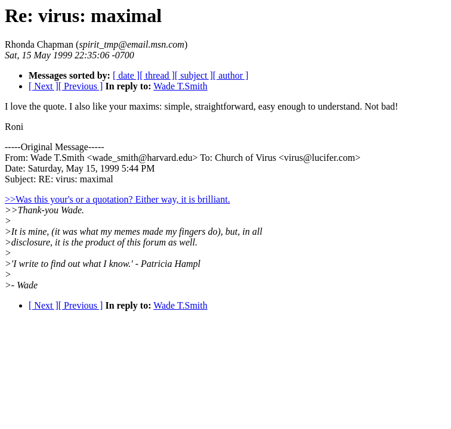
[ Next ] (43, 86)
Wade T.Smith (180, 86)
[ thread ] (157, 75)
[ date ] (126, 75)
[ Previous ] (80, 86)
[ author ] (231, 75)
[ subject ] (194, 75)
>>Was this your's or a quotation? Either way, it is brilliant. (117, 199)
